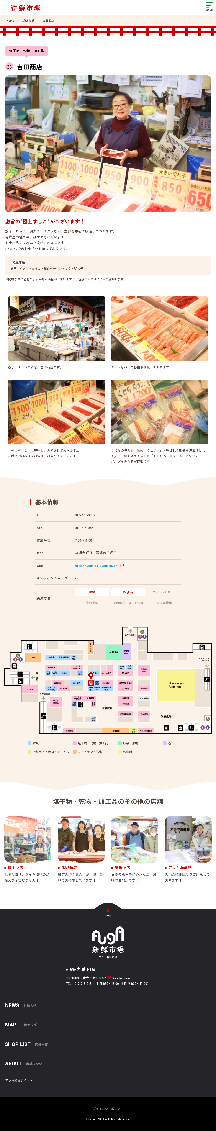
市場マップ (21, 1025)
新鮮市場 (28, 20)
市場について (25, 1064)
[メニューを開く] (209, 7)
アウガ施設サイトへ (19, 1080)
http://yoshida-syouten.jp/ (96, 565)
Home (10, 20)
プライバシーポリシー (108, 1108)
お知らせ (20, 1006)
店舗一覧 (26, 1044)
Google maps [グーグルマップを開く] (119, 977)
